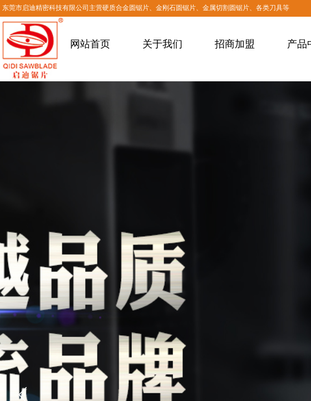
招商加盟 (235, 44)
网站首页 (90, 44)
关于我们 (162, 44)
